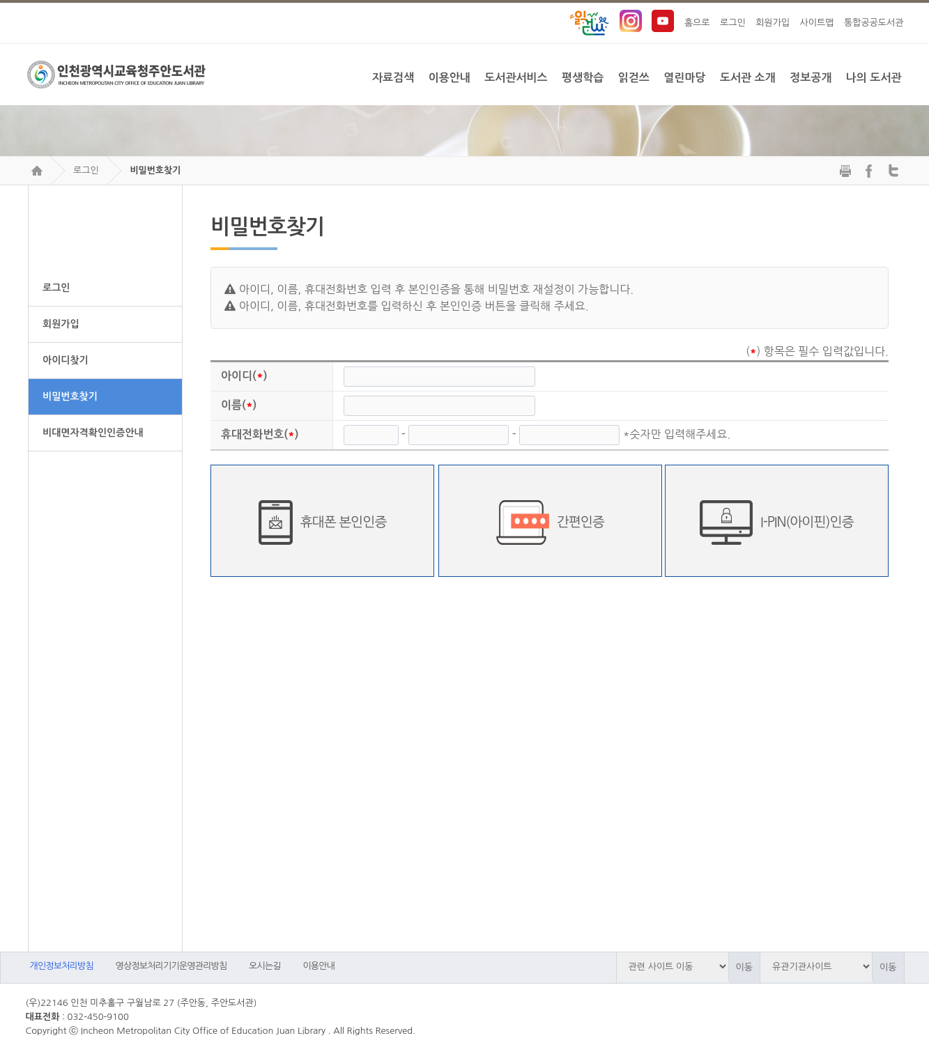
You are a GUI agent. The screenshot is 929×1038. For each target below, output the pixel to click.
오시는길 (265, 965)
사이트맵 (817, 22)
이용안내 (318, 965)
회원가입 (772, 22)
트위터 (888, 1007)
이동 (744, 967)
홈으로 (697, 22)
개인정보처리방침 (61, 965)
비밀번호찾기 (155, 170)
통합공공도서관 (874, 22)
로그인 (733, 22)
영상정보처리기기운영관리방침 (171, 965)
